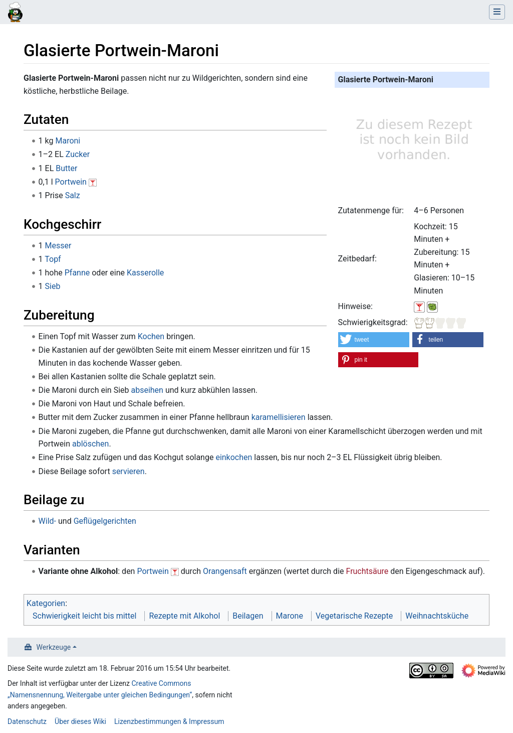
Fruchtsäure (367, 571)
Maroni (67, 140)
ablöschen (90, 444)
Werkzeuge (54, 647)
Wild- (47, 521)
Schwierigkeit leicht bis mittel (84, 616)
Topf (53, 259)
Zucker (78, 154)
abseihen (147, 390)
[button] (374, 339)
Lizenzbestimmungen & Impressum (169, 721)
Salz (72, 195)
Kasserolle (145, 272)
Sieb (53, 286)
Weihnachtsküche (436, 616)
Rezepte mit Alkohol (184, 616)
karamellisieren (278, 417)
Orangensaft (225, 571)
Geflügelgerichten (105, 521)
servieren (128, 471)
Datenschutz (27, 721)
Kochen (151, 336)
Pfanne (77, 272)
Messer (58, 245)
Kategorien (46, 603)
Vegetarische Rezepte (354, 616)
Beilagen (247, 616)
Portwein (71, 182)
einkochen (233, 457)
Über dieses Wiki (80, 721)
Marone (289, 616)
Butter (66, 168)
